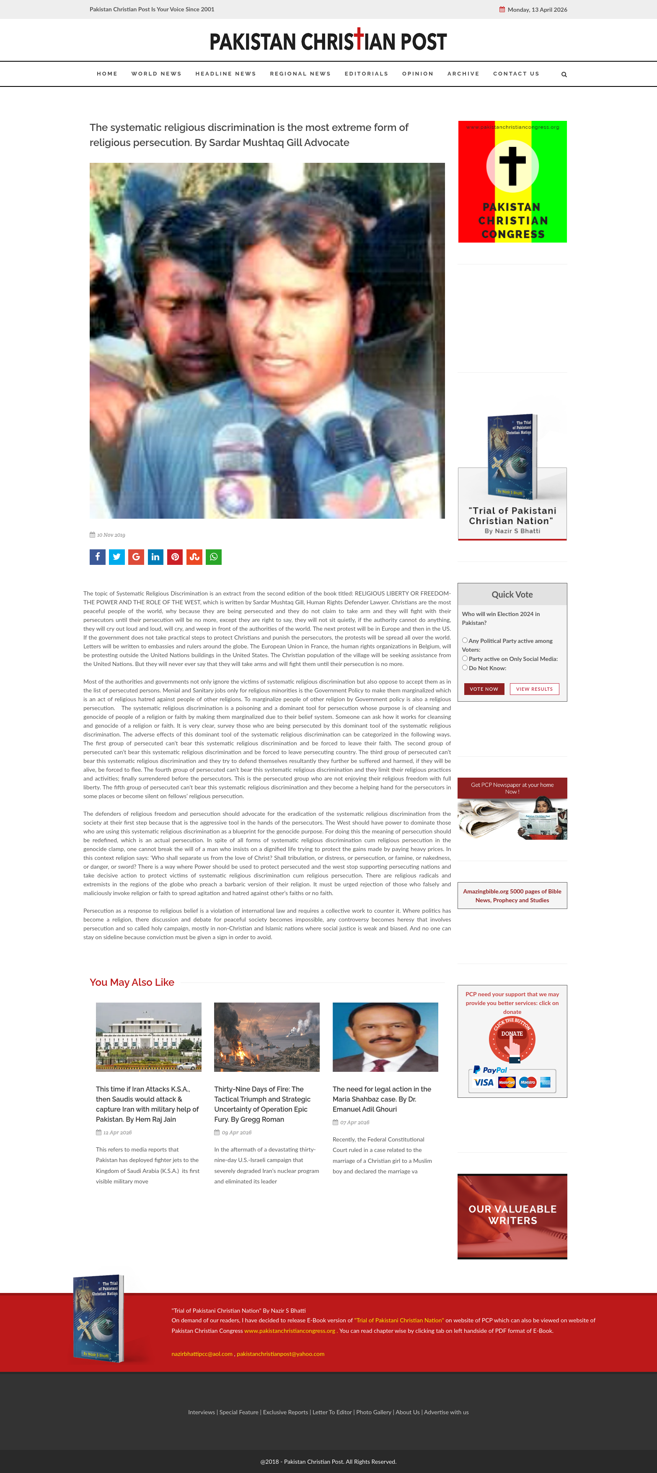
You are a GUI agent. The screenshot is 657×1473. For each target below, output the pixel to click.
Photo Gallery (374, 1412)
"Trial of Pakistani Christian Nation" (400, 1320)
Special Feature (240, 1412)
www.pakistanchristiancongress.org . (290, 1330)
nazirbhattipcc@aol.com (203, 1353)
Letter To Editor (333, 1412)
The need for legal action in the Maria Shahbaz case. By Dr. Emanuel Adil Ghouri (382, 1099)
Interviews (202, 1412)
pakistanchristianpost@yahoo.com (280, 1353)
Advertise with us (446, 1412)
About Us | (410, 1412)
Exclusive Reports (286, 1412)
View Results (534, 689)
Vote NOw (484, 689)
